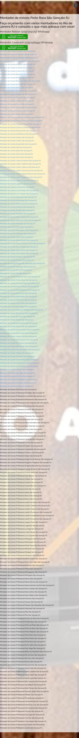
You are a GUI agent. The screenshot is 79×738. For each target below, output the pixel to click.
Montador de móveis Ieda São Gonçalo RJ (16, 147)
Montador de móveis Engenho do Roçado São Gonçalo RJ (22, 117)
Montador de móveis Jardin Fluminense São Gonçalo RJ (21, 177)
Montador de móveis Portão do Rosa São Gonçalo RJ (20, 277)
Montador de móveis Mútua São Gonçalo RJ (16, 227)
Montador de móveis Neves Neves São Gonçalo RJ (19, 240)
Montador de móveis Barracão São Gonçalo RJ (17, 74)
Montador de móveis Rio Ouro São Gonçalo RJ (17, 317)
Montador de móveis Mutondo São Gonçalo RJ (17, 224)
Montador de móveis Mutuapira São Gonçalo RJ (18, 234)
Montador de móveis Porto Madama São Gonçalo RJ (20, 290)
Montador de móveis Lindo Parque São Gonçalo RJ (19, 190)
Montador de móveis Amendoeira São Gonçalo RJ (19, 58)
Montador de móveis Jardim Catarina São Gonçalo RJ (20, 167)
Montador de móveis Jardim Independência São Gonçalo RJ (22, 174)
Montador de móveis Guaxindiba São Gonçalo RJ (18, 144)
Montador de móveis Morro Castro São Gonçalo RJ (19, 217)
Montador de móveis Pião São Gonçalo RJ (16, 270)
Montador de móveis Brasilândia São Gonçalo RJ (18, 94)
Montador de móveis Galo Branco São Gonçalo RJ (19, 134)
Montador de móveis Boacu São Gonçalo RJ (16, 88)
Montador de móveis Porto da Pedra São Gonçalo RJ (20, 283)
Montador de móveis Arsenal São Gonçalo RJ (17, 71)
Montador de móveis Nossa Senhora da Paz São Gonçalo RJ (22, 243)
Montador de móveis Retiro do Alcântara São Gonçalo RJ (21, 310)
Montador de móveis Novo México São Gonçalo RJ (19, 253)
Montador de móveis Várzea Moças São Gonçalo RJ (19, 360)
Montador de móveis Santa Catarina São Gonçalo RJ (19, 330)
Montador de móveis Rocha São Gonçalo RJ (16, 320)
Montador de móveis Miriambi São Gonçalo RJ (17, 207)
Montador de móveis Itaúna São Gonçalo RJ (16, 157)
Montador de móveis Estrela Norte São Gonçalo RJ (19, 131)
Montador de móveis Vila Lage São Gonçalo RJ (17, 373)
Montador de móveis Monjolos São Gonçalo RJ (17, 214)
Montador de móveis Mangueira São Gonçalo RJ (18, 197)
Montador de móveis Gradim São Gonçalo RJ (17, 141)
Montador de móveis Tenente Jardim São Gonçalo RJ (20, 350)
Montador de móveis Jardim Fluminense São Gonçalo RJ (21, 171)
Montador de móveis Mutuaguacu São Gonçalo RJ (19, 230)
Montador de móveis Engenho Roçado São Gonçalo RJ (20, 124)
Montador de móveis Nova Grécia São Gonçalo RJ (19, 250)
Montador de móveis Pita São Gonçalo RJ (15, 273)
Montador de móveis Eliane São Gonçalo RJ (16, 114)
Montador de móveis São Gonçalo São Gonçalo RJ (19, 340)
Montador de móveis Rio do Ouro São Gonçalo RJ (18, 313)
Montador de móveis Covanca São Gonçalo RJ (17, 111)
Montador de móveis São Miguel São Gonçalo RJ (18, 343)
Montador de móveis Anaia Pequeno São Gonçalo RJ (20, 61)
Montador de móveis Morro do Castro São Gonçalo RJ (20, 220)
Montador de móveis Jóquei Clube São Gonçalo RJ (19, 181)
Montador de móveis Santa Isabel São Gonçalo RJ (19, 333)
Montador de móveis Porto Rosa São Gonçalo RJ (18, 300)
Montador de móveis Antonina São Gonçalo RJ (17, 64)
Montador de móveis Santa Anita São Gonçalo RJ (18, 326)
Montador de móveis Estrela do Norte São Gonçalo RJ (20, 127)
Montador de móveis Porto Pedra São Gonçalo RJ (18, 297)
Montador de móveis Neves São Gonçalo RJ (16, 237)
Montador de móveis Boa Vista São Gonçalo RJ (17, 84)
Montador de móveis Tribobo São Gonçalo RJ (17, 353)
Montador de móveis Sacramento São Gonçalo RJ (19, 323)
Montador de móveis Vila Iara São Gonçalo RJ (17, 370)
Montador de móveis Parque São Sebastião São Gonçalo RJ (22, 263)
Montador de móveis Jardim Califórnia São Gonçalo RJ (20, 164)
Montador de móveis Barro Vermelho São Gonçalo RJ (20, 81)
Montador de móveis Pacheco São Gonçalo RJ (17, 257)
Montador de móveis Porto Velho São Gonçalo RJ (18, 303)
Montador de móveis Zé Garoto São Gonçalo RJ (18, 383)
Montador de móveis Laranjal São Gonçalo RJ (17, 187)
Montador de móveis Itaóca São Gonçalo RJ (16, 154)
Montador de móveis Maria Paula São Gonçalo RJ (18, 204)
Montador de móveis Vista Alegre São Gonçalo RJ (18, 380)
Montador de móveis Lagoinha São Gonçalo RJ (17, 184)
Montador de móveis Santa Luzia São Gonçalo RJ (18, 336)
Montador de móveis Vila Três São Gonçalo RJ (17, 376)
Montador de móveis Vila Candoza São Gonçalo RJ (19, 366)
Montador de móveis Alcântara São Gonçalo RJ (18, 51)
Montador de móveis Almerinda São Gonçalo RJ (18, 54)
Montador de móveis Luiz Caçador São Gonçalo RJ (19, 194)
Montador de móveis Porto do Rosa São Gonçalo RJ (19, 287)
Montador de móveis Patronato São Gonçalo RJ (18, 267)
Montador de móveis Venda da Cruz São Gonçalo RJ (19, 363)
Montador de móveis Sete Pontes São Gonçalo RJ (18, 346)
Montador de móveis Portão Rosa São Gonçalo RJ (19, 280)
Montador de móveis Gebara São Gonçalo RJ (17, 137)
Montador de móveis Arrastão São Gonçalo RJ (17, 68)
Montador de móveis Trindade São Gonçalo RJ (17, 356)
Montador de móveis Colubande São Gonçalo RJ (18, 107)
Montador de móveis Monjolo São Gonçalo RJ (17, 210)
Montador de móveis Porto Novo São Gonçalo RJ (18, 293)
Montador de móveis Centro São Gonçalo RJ (17, 101)
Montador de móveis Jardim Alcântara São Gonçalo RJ (20, 161)
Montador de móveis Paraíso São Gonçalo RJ (17, 260)
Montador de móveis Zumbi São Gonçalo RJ (16, 386)
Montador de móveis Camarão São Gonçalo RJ (17, 98)
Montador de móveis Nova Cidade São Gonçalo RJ (19, 247)
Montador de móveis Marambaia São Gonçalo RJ (18, 200)
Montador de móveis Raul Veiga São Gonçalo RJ (18, 307)
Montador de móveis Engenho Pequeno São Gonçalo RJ (21, 121)
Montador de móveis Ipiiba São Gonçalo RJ (16, 151)
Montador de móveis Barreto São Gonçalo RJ (17, 78)
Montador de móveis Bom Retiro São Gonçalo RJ (18, 91)
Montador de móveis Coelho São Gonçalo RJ (17, 104)
